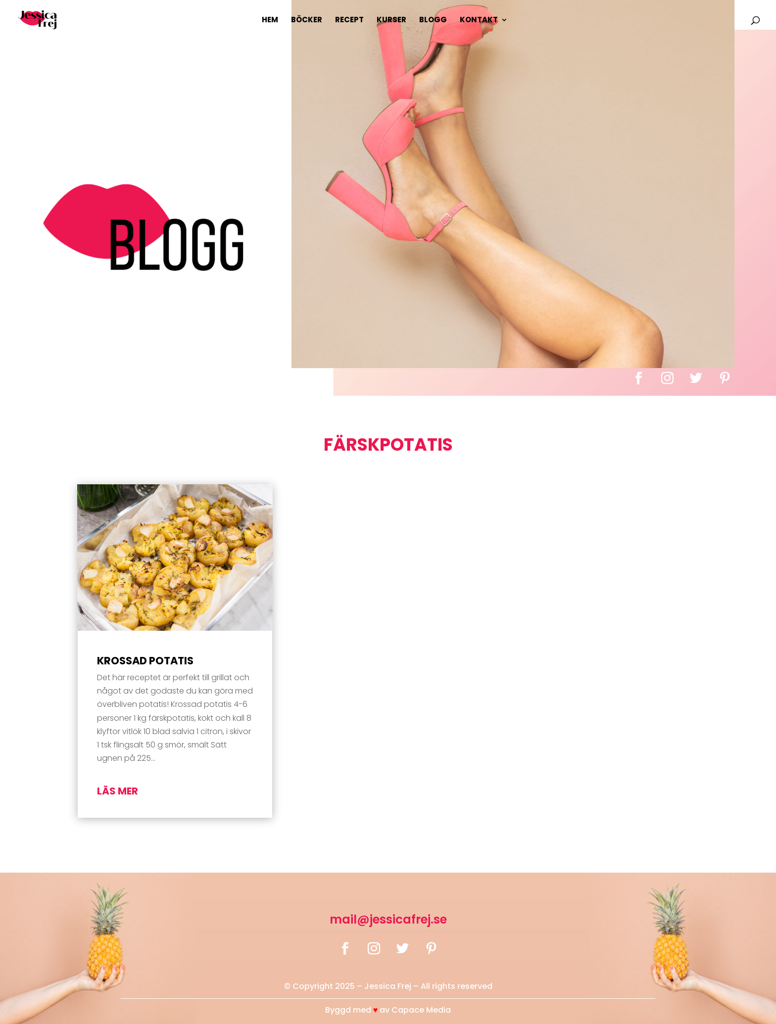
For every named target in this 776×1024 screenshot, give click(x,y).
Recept (349, 20)
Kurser (391, 20)
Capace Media (421, 1010)
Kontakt (479, 20)
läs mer (117, 791)
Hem (270, 20)
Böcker (306, 20)
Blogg (433, 20)
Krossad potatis (145, 660)
